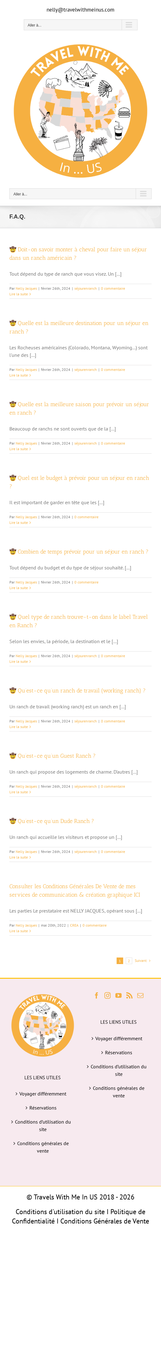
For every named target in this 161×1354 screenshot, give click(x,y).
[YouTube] (118, 995)
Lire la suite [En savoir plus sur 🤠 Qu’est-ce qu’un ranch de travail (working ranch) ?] (18, 726)
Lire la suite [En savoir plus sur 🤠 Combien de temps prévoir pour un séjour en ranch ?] (18, 587)
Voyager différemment (42, 1094)
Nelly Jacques (26, 288)
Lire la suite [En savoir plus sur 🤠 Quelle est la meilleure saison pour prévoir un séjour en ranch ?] (18, 448)
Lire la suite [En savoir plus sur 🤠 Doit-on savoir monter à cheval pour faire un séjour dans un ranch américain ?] (18, 294)
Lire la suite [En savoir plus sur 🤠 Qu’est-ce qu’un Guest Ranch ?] (18, 792)
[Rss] (129, 995)
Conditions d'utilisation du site (60, 1211)
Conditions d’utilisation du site (43, 1125)
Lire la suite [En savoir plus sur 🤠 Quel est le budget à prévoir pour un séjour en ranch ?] (18, 522)
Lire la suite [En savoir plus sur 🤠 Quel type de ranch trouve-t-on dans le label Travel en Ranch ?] (18, 661)
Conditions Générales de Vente (104, 1221)
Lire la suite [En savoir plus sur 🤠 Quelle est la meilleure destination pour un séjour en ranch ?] (18, 375)
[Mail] (140, 995)
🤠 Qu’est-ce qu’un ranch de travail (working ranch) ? (77, 690)
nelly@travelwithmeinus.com (80, 9)
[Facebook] (96, 995)
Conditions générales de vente (43, 1147)
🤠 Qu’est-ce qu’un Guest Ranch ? (52, 755)
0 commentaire (113, 288)
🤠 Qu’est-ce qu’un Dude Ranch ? (51, 821)
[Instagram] (107, 995)
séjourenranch (85, 288)
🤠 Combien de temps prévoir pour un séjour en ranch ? (78, 551)
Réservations (43, 1108)
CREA (74, 925)
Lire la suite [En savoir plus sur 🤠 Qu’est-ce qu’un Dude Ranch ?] (18, 857)
